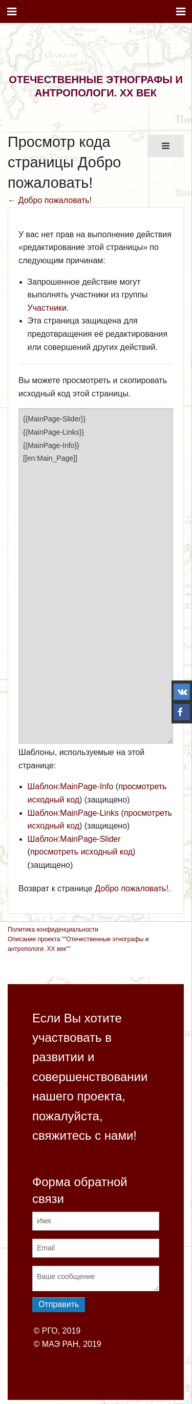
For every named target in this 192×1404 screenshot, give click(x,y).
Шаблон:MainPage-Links (73, 813)
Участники (47, 308)
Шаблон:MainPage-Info (71, 786)
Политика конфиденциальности (53, 929)
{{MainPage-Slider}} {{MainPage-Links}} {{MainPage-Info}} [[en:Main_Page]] (95, 576)
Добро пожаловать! (55, 200)
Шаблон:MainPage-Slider (74, 839)
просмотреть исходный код (81, 851)
